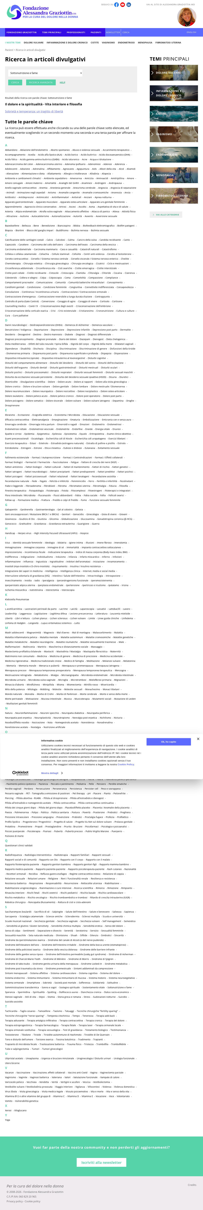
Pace (7, 765)
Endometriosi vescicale (41, 429)
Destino (37, 334)
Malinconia (29, 646)
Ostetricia (89, 750)
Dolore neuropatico (43, 391)
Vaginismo (108, 42)
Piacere (97, 793)
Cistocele (54, 272)
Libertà (8, 618)
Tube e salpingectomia (17, 1048)
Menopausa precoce (15, 670)
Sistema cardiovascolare (63, 973)
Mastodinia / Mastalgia (69, 651)
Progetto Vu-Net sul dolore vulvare (93, 821)
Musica (68, 698)
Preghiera (125, 812)
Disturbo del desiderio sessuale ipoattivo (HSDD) (80, 377)
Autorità (77, 216)
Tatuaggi (69, 1011)
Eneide (89, 429)
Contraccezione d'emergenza (20, 296)
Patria (91, 779)
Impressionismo (13, 552)
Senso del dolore (114, 925)
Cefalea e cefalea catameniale (21, 254)
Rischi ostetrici (50, 892)
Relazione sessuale (15, 878)
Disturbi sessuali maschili (119, 372)
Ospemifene (114, 746)
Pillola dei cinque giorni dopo (20, 807)
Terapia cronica (94, 1020)
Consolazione (12, 291)
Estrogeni (26, 447)
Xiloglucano (20, 1110)
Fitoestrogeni (95, 490)
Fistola (65, 490)
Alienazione (12, 173)
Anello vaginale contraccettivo (21, 187)
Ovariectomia (126, 750)
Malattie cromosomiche (98, 637)
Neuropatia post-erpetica (18, 717)
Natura (8, 712)
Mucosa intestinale (51, 698)
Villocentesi (94, 1086)
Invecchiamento (13, 580)
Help (62, 82)
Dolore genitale (61, 386)
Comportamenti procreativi (19, 282)
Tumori (35, 1048)
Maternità (115, 651)
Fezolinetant (126, 481)
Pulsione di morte (14, 835)
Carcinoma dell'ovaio (77, 244)
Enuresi (117, 429)
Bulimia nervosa (79, 230)
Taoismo (57, 1011)
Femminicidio (78, 481)
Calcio (50, 239)
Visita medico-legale (52, 1091)
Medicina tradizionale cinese (46, 660)
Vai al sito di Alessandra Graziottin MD (170, 4)
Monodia (29, 694)
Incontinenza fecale (35, 552)
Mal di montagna (81, 632)
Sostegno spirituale (69, 987)
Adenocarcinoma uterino (49, 164)
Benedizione (48, 225)
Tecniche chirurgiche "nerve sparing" (24, 1015)
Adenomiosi (94, 164)
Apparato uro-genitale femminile (107, 201)
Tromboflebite (118, 1044)
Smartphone (33, 982)
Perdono (28, 788)
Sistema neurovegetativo (122, 977)
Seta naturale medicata (41, 935)
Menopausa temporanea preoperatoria (50, 670)
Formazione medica (28, 500)
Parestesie (103, 769)
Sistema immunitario (39, 977)
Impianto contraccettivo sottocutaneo (101, 547)
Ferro (91, 481)
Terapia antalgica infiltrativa (42, 1020)
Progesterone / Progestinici (37, 821)
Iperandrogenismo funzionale (72, 580)
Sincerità (119, 935)
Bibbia (76, 225)
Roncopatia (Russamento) (41, 902)
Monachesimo (92, 689)
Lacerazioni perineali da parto (41, 608)
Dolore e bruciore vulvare (36, 386)
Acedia (31, 154)
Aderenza (120, 164)
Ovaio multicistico (106, 750)
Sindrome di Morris (79, 958)
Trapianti (98, 1039)
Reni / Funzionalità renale (74, 878)
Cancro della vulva (87, 239)
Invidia (28, 580)
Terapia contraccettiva (71, 1020)
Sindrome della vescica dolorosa (60, 949)
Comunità (60, 282)
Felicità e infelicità (59, 481)
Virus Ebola (11, 1091)
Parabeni (48, 769)
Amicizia (89, 178)
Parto (128, 769)
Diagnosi (80, 334)
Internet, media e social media (99, 571)
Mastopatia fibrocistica (95, 651)
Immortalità (73, 547)
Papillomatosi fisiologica (93, 765)
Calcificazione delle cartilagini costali (24, 239)
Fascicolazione (60, 462)
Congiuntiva (75, 287)
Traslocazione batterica (52, 1044)
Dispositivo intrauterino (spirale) (22, 358)
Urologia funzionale (124, 1058)
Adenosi (107, 164)
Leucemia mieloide (120, 613)
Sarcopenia (11, 916)
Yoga (7, 1119)
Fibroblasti (49, 485)
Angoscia (103, 187)
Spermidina (24, 992)
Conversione (48, 301)
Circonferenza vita (45, 268)
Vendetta (44, 1082)
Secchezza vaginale (67, 921)
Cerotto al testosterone (119, 254)
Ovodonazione (52, 755)
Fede (34, 481)
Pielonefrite (119, 793)
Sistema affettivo (39, 973)
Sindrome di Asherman (121, 954)
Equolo (83, 433)
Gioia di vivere (109, 514)
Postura (76, 812)
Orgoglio (57, 746)
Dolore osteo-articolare (113, 391)
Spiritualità (39, 992)
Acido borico (71, 154)
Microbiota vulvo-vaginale (41, 679)
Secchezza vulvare (90, 921)
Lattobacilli (114, 608)
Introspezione (113, 575)
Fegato (43, 481)
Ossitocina (30, 750)
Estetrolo (43, 443)
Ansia (127, 192)
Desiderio (10, 334)
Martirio (42, 646)
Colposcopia (55, 277)
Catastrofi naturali (89, 249)
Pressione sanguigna (43, 817)
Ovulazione (68, 755)
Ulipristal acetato (14, 1058)
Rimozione (112, 888)
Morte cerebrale (88, 694)
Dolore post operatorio (88, 395)
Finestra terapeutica (15, 490)
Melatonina (129, 660)
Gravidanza (40, 523)
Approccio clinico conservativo (40, 206)
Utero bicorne (12, 1063)
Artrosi (62, 206)
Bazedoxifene (12, 225)
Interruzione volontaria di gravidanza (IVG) (27, 575)
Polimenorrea (22, 812)
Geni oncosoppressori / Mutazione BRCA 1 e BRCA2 (32, 514)
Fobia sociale (90, 495)
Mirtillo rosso (91, 684)
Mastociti (49, 651)
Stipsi (42, 996)
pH (89, 793)
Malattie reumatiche (67, 641)
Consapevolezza (125, 287)
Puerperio (117, 831)
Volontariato (123, 1096)
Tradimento (84, 1039)
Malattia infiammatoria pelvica (21, 637)
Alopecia (106, 173)
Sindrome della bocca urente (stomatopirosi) (102, 944)
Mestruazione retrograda (18, 675)
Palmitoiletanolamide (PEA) (41, 765)
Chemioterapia (13, 263)
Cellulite (76, 254)
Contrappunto (102, 296)
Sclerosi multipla (91, 916)
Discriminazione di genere (93, 348)
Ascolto (82, 206)
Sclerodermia (72, 916)
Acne (84, 159)
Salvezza (116, 911)
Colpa (43, 277)
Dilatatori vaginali (124, 343)
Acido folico (11, 159)
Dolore (51, 381)
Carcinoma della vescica (103, 244)
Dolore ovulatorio (14, 395)
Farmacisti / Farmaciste (38, 462)
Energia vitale (102, 429)
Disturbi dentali (39, 367)
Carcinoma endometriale (18, 249)
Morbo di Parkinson (67, 694)
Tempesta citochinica (58, 1015)
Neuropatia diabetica (73, 712)
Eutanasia (90, 447)
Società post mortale (65, 982)
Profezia (110, 817)
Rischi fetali (33, 892)
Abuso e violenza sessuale (86, 149)
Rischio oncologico (37, 897)
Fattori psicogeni (14, 476)
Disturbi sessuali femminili (88, 372)
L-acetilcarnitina (13, 608)
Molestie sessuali (73, 689)
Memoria (11, 665)
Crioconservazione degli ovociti (57, 306)
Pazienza (43, 783)
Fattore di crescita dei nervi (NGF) (99, 462)
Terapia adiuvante (14, 1020)
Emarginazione (60, 419)
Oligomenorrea (13, 741)
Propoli (39, 826)
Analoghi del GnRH (69, 183)
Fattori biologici (34, 466)
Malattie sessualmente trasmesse (98, 641)
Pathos (79, 774)
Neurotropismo (62, 717)
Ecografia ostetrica (42, 414)
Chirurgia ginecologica (57, 263)
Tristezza (89, 1044)
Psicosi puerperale (15, 831)
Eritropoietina (97, 433)
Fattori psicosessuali (36, 476)
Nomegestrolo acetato (66, 722)
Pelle (91, 783)
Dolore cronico (12, 386)
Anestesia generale (60, 187)
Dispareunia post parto (45, 353)
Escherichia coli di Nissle (59, 438)
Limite (92, 618)
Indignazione (27, 556)
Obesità (9, 736)
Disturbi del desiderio (61, 362)
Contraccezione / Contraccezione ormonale (84, 291)
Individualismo (45, 556)
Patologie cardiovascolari (18, 779)
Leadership (11, 613)
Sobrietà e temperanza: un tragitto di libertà (34, 111)
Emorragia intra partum (41, 424)
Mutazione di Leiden (125, 698)
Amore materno (34, 183)
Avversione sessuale (106, 216)
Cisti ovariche (65, 268)
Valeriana (57, 1077)
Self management (112, 921)
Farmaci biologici (14, 462)
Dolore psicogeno (14, 400)
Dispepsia (106, 353)
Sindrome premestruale (58, 968)
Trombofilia (102, 1044)
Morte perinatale (14, 698)
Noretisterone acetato (16, 727)
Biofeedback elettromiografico (98, 225)
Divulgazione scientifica (32, 381)
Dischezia (38, 348)
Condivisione (34, 287)
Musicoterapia (82, 698)
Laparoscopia (87, 608)
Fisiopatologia (36, 490)
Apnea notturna (103, 197)
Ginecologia (92, 514)
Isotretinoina (36, 589)
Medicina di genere (60, 656)
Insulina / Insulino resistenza (85, 566)
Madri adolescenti (14, 632)
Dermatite (125, 329)
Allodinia (94, 173)
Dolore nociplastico (88, 391)
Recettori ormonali (16, 873)
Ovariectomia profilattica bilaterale (23, 755)
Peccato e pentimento (62, 783)
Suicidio (122, 996)
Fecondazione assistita (104, 476)
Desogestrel (24, 334)
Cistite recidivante (36, 272)
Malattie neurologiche (41, 641)
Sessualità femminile (112, 930)
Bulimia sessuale (100, 230)
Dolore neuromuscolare (17, 391)
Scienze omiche (54, 916)
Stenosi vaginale (13, 996)
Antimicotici (43, 197)
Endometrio (98, 424)
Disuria (113, 377)
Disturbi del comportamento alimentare (26, 362)
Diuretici (123, 377)
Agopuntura (83, 168)
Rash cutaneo (114, 869)
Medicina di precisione (85, 656)
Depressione (57, 329)
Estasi (33, 443)
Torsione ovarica (44, 1039)
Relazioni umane (37, 878)
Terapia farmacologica (46, 1025)
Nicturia (118, 717)
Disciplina (51, 348)
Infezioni (117, 556)
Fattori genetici (120, 466)
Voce (111, 1096)
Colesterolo (11, 277)
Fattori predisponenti (84, 471)
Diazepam (85, 339)
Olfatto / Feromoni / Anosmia (75, 736)
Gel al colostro (64, 509)
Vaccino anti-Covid (77, 1072)
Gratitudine (25, 523)
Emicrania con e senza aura (116, 419)
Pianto (107, 793)
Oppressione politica (16, 746)
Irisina (125, 585)
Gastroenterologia (45, 509)
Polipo (35, 812)
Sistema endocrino (15, 977)
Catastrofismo (109, 249)
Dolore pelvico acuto (36, 395)
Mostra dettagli (49, 1203)
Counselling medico (15, 306)
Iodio (37, 580)
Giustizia (42, 518)
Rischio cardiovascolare (110, 892)
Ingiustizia (41, 561)
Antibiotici (10, 197)
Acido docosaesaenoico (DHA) (114, 154)
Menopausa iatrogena (107, 665)
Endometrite (62, 429)
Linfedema (127, 618)
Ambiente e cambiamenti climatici (23, 178)
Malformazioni (12, 646)
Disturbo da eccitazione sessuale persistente (28, 377)
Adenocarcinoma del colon (19, 164)
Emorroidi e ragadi (67, 424)
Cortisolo (104, 301)
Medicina (42, 656)
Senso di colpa (12, 930)
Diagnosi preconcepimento (19, 339)
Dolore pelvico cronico (62, 395)
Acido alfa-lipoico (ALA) (50, 154)
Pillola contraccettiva (64, 802)
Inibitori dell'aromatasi (78, 561)
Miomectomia (74, 684)
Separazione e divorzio (49, 930)
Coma (68, 277)
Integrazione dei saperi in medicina (24, 571)
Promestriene (25, 826)
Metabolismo (41, 675)
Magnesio (49, 632)
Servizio (94, 930)
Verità (55, 1082)
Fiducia (113, 485)
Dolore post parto (112, 395)
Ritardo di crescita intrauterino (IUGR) (110, 897)
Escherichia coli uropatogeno (90, 438)
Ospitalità (129, 746)
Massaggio (96, 646)
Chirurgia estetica (32, 263)
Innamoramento (115, 561)
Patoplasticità (78, 779)
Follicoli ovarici (116, 495)
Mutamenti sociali (101, 698)
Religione (53, 878)
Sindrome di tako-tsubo (17, 963)
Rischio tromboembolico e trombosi (68, 897)
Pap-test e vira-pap (68, 765)
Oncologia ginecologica (106, 741)
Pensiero (101, 783)
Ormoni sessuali (96, 746)
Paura (100, 779)
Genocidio (78, 514)
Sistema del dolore (110, 973)
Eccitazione (24, 414)
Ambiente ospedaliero (55, 178)
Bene (36, 225)
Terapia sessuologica (49, 1029)
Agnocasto (68, 168)
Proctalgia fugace (94, 817)
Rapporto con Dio (48, 859)
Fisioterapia (52, 490)
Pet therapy (79, 793)
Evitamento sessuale (109, 447)
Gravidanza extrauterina (62, 523)
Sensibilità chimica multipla (66, 925)
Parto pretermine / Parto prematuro (24, 774)
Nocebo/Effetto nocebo (17, 722)
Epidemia (29, 433)
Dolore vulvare (33, 42)
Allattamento (54, 173)
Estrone (38, 447)
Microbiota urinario (15, 679)
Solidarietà (98, 982)
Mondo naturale (13, 694)
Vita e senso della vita (117, 1091)
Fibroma (62, 485)
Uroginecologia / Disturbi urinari (94, 1058)
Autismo (24, 216)
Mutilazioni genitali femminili (21, 703)
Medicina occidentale (111, 656)
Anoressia (116, 192)
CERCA (126, 32)
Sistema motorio (97, 977)
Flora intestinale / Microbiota (20, 495)
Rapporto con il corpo (71, 859)
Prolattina (10, 826)
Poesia (8, 812)
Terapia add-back (105, 1015)
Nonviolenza (87, 722)
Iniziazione (99, 561)
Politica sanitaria (60, 812)
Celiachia (44, 254)
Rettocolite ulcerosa (91, 883)
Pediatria (81, 783)
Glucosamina (87, 518)
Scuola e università (113, 916)
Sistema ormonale (14, 982)
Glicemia (54, 518)
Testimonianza (118, 1029)
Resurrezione (71, 883)
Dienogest (98, 339)
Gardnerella (26, 509)
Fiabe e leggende (14, 485)
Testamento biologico (96, 1029)
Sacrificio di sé (41, 911)
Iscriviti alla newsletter (101, 1162)
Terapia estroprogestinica (18, 1025)
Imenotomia (120, 542)
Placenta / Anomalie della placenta (111, 807)
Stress (87, 996)
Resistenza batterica (15, 883)
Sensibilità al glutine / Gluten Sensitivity (27, 925)
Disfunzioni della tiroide (122, 348)
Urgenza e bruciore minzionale (57, 1058)
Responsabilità (53, 883)
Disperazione (121, 353)
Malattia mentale (49, 637)
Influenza (28, 561)
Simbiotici (106, 935)
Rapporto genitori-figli (85, 864)
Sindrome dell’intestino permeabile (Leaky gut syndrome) (76, 954)
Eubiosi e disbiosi (72, 447)
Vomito (8, 1100)
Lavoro (126, 608)
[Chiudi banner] (198, 1170)
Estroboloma (11, 447)
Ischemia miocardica (16, 589)
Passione (68, 774)
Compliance (112, 277)
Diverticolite (11, 381)
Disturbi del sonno (85, 362)
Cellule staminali (60, 254)
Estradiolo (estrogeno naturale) (67, 443)
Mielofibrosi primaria (100, 679)
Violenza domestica (124, 1086)
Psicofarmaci (92, 826)
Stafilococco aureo (68, 992)
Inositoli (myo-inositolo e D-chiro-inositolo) (27, 566)
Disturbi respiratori (61, 372)
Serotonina (81, 930)
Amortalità (50, 183)
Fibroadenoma (33, 485)
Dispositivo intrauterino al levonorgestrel (63, 358)
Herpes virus (24, 533)
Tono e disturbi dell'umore (19, 1039)
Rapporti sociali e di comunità (21, 859)
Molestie (56, 689)
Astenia (9, 211)
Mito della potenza (15, 689)
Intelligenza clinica (70, 571)
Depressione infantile (78, 329)
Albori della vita (108, 168)
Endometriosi (126, 42)
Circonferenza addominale (19, 268)
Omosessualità (83, 741)
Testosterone (12, 1034)
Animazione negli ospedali (31, 192)
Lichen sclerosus (59, 618)
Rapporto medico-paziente (19, 869)
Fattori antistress (14, 466)
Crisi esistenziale (67, 310)
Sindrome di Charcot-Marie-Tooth (22, 958)
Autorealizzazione (61, 216)
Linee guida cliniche (108, 618)
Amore (130, 178)
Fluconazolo (44, 495)
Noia (50, 722)
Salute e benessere (99, 911)
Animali (10, 192)
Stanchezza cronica (91, 992)
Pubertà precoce (74, 831)
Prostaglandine (53, 826)
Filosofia (123, 485)
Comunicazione (44, 282)
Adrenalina (38, 168)
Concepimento (115, 282)
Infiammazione (13, 561)
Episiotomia (70, 433)
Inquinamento (59, 566)
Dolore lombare (80, 386)
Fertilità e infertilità (107, 481)
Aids (94, 168)
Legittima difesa (58, 613)
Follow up (10, 500)
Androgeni (100, 183)
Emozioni (84, 424)
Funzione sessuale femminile (105, 500)
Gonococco (10, 523)
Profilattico (122, 817)
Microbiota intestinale (122, 675)
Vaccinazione (23, 1072)
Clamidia (81, 272)
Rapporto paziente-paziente (50, 869)
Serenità (68, 930)
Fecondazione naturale (17, 481)
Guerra (95, 523)
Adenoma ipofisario (75, 164)
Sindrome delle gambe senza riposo (24, 954)
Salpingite (57, 911)
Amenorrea (76, 178)
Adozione (25, 168)
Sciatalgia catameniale (31, 916)
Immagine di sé (56, 547)
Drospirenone (12, 405)
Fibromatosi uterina (168, 42)
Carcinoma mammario (45, 249)
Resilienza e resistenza (103, 878)
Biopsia (9, 230)
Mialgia (55, 675)
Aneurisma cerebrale (84, 187)
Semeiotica (129, 921)
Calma (71, 239)
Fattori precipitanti (60, 471)
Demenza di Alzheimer (77, 324)
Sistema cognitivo (88, 973)
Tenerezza (88, 1015)
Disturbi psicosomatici (37, 372)
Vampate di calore (109, 1077)
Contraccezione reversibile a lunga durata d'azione (65, 296)
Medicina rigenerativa (16, 660)
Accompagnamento (15, 154)
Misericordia (107, 684)
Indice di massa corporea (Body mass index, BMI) (101, 552)
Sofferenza (84, 982)
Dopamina (118, 400)
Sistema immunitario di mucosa (69, 977)
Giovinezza (10, 518)
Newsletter (113, 32)
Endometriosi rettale (16, 429)
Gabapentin (11, 509)
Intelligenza (51, 571)
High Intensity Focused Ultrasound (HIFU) (55, 533)
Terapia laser (86, 1025)
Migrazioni (119, 679)
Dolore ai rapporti (83, 381)
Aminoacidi (102, 178)
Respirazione (36, 883)
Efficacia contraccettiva (17, 419)
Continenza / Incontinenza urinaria (40, 291)
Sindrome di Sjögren (102, 958)
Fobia (78, 495)
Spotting (51, 992)
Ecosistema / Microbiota (67, 414)
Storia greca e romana (69, 996)
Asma (92, 206)
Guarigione (83, 523)
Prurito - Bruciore (73, 826)
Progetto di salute (63, 821)
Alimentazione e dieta (33, 173)
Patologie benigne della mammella (104, 774)
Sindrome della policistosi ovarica (22, 949)
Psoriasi (47, 831)
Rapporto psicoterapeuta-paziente (86, 869)
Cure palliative (20, 315)
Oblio (46, 736)
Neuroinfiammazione (26, 712)
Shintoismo (62, 935)
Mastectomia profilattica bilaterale (23, 651)
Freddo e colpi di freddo (65, 500)
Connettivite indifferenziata (99, 287)
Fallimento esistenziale (17, 457)
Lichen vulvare (78, 618)
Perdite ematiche (118, 783)
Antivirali (76, 197)
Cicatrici (100, 263)
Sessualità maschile (15, 935)
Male (121, 641)
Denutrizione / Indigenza (18, 329)
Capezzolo (10, 244)
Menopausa (145, 42)
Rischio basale (88, 892)
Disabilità (26, 348)
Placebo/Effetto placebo (77, 807)
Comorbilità (79, 277)
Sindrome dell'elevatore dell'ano (22, 944)
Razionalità (130, 869)
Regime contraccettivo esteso (85, 873)
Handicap (10, 533)
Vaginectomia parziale (111, 1072)
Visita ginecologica (29, 1091)
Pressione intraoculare (17, 817)
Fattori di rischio (100, 466)
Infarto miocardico (89, 556)
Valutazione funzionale (85, 1077)
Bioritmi (20, 230)
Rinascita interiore (14, 892)
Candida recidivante (110, 239)
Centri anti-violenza (94, 254)
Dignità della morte (102, 343)
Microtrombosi (78, 679)
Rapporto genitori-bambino (56, 864)
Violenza (107, 1086)
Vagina (93, 1072)
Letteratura (101, 613)
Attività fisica (128, 211)
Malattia (118, 632)
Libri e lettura (22, 618)
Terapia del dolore (114, 1020)
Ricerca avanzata (41, 82)
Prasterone (99, 812)
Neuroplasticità (42, 717)
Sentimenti (29, 930)
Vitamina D (73, 1096)
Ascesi (72, 206)
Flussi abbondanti (63, 495)
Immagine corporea (34, 547)
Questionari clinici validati (19, 845)
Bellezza (26, 225)
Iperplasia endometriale (50, 585)
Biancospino (64, 225)
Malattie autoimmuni (72, 637)
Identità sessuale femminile (27, 542)
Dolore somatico (34, 400)
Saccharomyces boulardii (18, 911)
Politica (45, 812)
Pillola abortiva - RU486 (28, 798)
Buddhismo (62, 230)
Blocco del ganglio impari (40, 230)
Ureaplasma (32, 1058)
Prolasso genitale (123, 821)
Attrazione (11, 216)
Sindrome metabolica (116, 963)
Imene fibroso (104, 542)
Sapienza (129, 911)
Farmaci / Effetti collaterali (109, 457)
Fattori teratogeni (80, 476)
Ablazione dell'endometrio (34, 149)
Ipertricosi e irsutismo (94, 585)
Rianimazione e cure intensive (55, 888)
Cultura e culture (125, 310)
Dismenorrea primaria (18, 353)
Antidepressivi (26, 197)
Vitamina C (59, 1096)
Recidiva (33, 873)
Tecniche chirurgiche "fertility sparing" (97, 1011)
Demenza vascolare (102, 324)
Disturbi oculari (109, 367)
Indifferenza (11, 556)
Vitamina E (87, 1096)
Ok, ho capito (168, 1172)
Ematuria (75, 419)
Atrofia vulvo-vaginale (51, 211)
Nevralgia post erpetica (84, 717)
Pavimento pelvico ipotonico (21, 783)
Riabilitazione (112, 883)
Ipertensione (73, 585)
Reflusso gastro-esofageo (53, 873)
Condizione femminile (55, 287)
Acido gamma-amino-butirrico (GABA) (39, 159)
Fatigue (75, 462)
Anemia (43, 187)
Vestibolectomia (101, 1082)
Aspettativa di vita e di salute (113, 206)
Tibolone (26, 1034)
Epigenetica (43, 433)
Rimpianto (126, 888)
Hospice (84, 533)
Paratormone (88, 769)
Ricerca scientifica (83, 888)
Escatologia (37, 438)
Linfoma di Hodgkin (15, 623)
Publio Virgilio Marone (97, 831)
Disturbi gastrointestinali (63, 367)
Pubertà (58, 831)
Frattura (45, 500)
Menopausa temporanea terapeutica (92, 670)
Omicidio (52, 741)
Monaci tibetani (111, 689)
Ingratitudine (57, 561)
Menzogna (120, 670)
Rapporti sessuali (101, 854)
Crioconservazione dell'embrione (93, 306)
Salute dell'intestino (76, 911)
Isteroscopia (68, 589)
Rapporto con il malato (98, 859)
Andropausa (115, 183)
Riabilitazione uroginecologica (21, 888)
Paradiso (60, 769)
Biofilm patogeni (125, 225)
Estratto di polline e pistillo (100, 443)
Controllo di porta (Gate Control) (22, 301)
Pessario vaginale (14, 793)
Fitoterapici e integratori (117, 490)
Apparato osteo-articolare (73, 201)
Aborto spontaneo (60, 149)
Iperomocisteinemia (101, 580)
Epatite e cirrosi (13, 433)
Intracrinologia (95, 575)
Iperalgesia (48, 580)
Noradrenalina (105, 722)
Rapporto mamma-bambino (114, 864)
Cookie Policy (126, 1195)
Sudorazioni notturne (104, 996)
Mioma (60, 684)
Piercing (9, 798)
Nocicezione (38, 722)
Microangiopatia (70, 675)
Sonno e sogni (49, 987)
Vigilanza (80, 1086)
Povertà (86, 812)
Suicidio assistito (14, 1001)
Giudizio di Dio (27, 518)
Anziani (88, 197)
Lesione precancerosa (81, 613)
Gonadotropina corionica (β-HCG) (114, 518)
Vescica (86, 1082)
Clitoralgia (93, 272)
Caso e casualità (68, 249)
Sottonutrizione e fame (120, 987)
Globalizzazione (69, 518)
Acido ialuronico (70, 159)
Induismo (61, 556)
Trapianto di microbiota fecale (21, 1044)
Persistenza (76, 788)
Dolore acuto (64, 381)
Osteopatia (45, 750)
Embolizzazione (91, 419)
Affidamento (53, 168)
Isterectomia (52, 589)
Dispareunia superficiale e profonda (79, 353)
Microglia (63, 679)
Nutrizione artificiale (54, 727)
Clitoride (106, 272)
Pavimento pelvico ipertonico (121, 779)
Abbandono (11, 149)
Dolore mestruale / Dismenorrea (108, 386)
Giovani (123, 514)
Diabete (69, 334)
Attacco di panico (101, 211)
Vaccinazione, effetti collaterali (49, 1072)
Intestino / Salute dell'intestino (68, 575)
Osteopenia (59, 750)
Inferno (106, 556)
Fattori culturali (53, 466)
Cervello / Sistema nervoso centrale (49, 258)
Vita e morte (97, 1091)
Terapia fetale (68, 1025)
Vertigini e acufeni (70, 1082)
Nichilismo (105, 717)
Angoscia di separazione (123, 187)
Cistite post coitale (14, 272)
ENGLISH (191, 32)
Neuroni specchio (49, 712)
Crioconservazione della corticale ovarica (26, 310)
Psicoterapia (33, 831)
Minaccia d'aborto (14, 684)
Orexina (34, 746)
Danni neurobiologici (16, 324)
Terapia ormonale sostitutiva (20, 1029)
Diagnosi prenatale (46, 339)
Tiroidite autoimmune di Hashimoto (62, 1034)
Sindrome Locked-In (91, 963)
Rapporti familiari (80, 854)
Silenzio (94, 935)
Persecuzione (43, 788)
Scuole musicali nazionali (18, 921)
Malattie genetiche (123, 637)
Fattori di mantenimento (76, 466)
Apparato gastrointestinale (19, 201)
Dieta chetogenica (115, 339)
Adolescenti (11, 168)
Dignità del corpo (80, 343)
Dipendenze (11, 348)
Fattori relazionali (59, 476)
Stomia (51, 996)
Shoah (74, 935)
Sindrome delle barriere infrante (97, 949)
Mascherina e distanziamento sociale (68, 646)
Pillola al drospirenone (55, 798)
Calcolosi (60, 239)
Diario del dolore (68, 339)
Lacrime (63, 608)
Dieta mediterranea (15, 343)
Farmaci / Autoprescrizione (46, 457)
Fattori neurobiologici (36, 471)
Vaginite (23, 1077)
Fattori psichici (125, 471)
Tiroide (37, 1034)
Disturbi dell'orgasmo (16, 367)
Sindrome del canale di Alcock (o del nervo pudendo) (75, 940)
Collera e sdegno (28, 277)
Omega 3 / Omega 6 (34, 741)
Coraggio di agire (66, 301)
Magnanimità (34, 632)
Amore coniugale (14, 183)
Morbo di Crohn (45, 694)
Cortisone (117, 301)
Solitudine (112, 982)
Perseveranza (60, 788)
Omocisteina (66, 741)
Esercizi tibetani (117, 438)
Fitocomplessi (78, 490)
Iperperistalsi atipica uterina (20, 585)
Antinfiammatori (60, 197)
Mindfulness (33, 684)
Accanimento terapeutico (116, 149)
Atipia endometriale (26, 211)
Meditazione (93, 660)
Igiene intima (76, 542)
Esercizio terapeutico (16, 443)
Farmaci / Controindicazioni (77, 457)
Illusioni (90, 542)
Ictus (7, 542)
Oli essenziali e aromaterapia (108, 736)
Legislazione (40, 613)
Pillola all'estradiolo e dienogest (87, 798)
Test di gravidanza (72, 1029)
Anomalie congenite (69, 192)
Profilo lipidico (12, 821)
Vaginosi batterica (39, 1077)
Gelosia (79, 509)
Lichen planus (39, 618)
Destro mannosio (53, 334)
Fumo (84, 500)
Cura (7, 315)
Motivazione (32, 698)
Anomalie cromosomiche (96, 192)
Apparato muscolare (46, 201)
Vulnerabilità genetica (26, 1100)
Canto (127, 239)
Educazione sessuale (109, 414)
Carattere (24, 244)
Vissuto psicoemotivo (77, 1091)
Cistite (95, 42)
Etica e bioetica (53, 447)
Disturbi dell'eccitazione (110, 362)
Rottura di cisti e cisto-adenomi (74, 902)
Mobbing (45, 689)
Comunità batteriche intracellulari (86, 282)
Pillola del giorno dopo (50, 807)
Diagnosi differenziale (99, 334)
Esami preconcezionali (17, 438)
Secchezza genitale (44, 921)
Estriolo (122, 443)
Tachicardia (11, 1011)
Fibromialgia (99, 485)
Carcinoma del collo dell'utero (47, 244)
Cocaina (118, 272)
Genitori (66, 514)
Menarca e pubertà (49, 665)
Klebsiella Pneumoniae (17, 599)
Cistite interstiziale (107, 268)
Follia (103, 495)
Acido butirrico (88, 154)
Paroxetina (117, 769)
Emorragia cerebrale (16, 424)
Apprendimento (13, 206)
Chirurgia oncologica (82, 263)
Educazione (89, 414)
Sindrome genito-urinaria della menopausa (55, 963)
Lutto (77, 623)
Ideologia (50, 542)
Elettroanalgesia (40, 419)
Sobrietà (47, 982)
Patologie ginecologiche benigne (51, 779)
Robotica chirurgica (15, 902)
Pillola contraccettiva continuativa (96, 802)
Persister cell (91, 788)
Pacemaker (18, 765)
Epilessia (57, 433)
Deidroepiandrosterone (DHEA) (46, 324)
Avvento (89, 216)
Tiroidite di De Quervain (97, 1034)
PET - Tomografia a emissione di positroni (48, 793)
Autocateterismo (40, 216)
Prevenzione (62, 817)
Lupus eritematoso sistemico (56, 623)
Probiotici (77, 817)
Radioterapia (61, 854)
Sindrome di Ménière (54, 958)
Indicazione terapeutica (60, 552)
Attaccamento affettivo (77, 211)
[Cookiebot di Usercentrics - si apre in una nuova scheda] (20, 1203)
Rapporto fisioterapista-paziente (22, 864)
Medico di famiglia (74, 660)
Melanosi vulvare (111, 660)
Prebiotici (112, 812)
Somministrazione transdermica (22, 987)
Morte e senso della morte (114, 694)
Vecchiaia (32, 1082)
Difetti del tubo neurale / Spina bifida (48, 343)
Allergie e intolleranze (75, 173)
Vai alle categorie (167, 214)
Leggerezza (25, 613)
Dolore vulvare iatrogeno (97, 400)
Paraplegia (73, 769)
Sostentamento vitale (94, 987)
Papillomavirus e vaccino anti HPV (22, 769)
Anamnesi (87, 183)
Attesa (116, 211)
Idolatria (61, 542)
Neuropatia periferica (98, 712)
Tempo (76, 1015)
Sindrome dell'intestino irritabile (59, 944)
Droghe (130, 400)
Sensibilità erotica (92, 925)
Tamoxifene (44, 1011)
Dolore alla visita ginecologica (111, 381)
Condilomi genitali (14, 287)
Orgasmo (46, 746)
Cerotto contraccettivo (16, 258)
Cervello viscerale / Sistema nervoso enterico (94, 258)
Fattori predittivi (106, 471)
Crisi (53, 310)
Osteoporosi (74, 750)
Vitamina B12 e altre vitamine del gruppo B (27, 1096)
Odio (54, 736)
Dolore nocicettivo (65, 391)
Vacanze (9, 1072)
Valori (68, 1077)
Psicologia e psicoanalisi (114, 826)
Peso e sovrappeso (111, 788)
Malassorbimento (102, 632)
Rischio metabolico (15, 897)
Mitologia (32, 689)
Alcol (121, 168)
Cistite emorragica (84, 268)
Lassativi (101, 608)
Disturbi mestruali (88, 367)
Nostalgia (36, 727)
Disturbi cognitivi (97, 358)
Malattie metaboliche (16, 641)
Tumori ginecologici (52, 1048)
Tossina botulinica (65, 1039)
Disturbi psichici (13, 372)
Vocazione (101, 1096)
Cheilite (125, 258)
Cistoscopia (67, 272)
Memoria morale (27, 665)
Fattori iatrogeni (13, 471)
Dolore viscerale (54, 400)
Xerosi (8, 1110)
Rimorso (100, 888)
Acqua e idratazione (100, 159)
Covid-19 (33, 306)
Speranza (10, 992)
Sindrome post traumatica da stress (24, 968)
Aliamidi (131, 168)
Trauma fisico (74, 1044)
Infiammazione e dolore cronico (67, 42)
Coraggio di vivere (87, 301)
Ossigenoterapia (13, 750)
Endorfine (77, 429)
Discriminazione (68, 348)
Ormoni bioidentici (75, 746)
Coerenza (130, 272)
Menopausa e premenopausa (77, 665)
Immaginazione (13, 547)
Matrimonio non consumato (19, 656)
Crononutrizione (105, 310)
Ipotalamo (113, 585)
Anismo (52, 192)
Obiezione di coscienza (28, 736)
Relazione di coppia (113, 873)
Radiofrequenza (13, 854)
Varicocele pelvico (14, 1082)
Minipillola (48, 684)
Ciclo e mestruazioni (118, 263)
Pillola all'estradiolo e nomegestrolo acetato (28, 802)
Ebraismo (10, 414)
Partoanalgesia (53, 774)
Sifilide (83, 935)
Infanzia (73, 556)
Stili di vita (30, 996)
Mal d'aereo (63, 632)
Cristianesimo (86, 310)
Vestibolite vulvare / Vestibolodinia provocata (28, 1086)
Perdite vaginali (13, 788)
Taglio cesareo (27, 1011)
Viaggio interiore (64, 1086)
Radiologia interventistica (38, 854)
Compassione (96, 277)
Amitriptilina (117, 178)
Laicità (74, 608)
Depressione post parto (105, 329)
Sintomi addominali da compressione (93, 968)
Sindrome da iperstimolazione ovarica (25, 940)
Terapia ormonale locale (108, 1025)
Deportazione (41, 329)
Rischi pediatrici (69, 892)
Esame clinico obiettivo (119, 433)
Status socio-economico (116, 992)
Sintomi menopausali (16, 973)
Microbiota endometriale (94, 675)
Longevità (33, 623)
